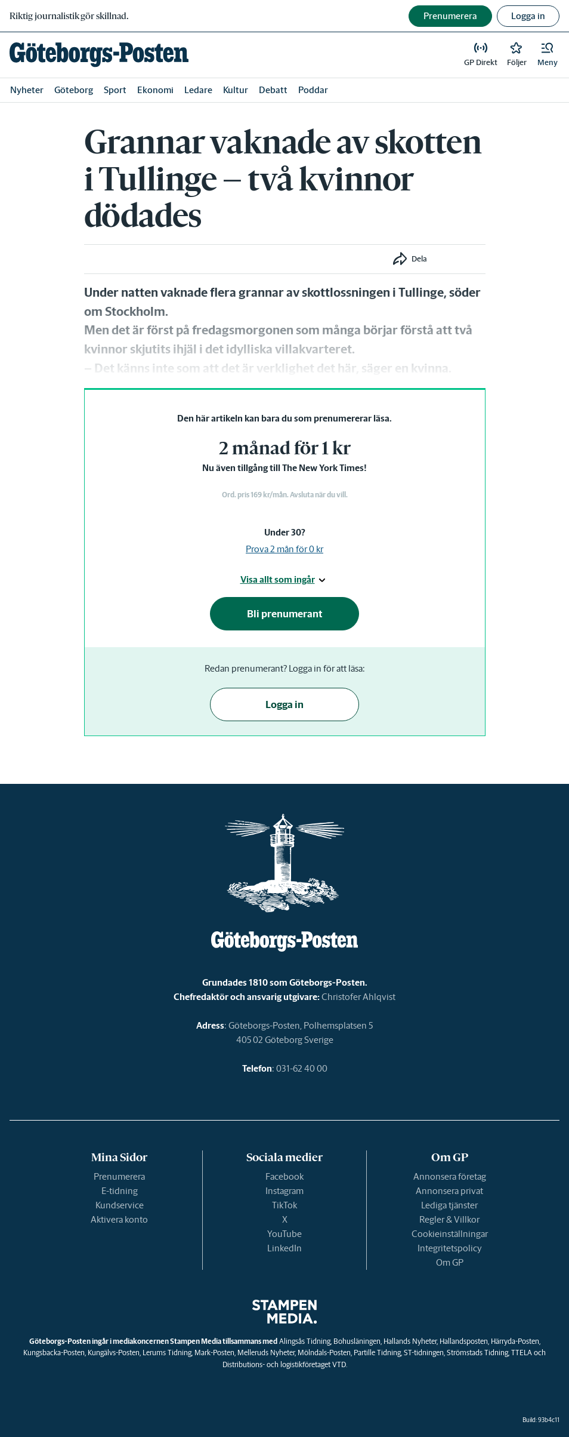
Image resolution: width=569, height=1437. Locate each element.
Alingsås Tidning (304, 1341)
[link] (99, 54)
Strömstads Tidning (477, 1352)
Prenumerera (119, 1176)
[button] (547, 55)
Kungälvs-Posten (114, 1352)
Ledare (198, 90)
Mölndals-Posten (324, 1352)
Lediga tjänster (449, 1205)
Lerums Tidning (167, 1352)
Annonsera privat (449, 1190)
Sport (115, 90)
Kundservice (119, 1205)
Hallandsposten (464, 1341)
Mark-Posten (214, 1352)
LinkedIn (284, 1248)
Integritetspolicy (450, 1248)
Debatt (273, 90)
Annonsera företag (449, 1176)
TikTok (284, 1205)
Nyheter (27, 90)
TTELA (521, 1352)
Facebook (284, 1176)
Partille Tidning (377, 1352)
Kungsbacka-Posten (54, 1352)
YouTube (284, 1233)
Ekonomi (155, 90)
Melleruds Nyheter (266, 1352)
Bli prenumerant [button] (285, 613)
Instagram (284, 1190)
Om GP (449, 1262)
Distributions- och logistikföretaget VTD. (284, 1364)
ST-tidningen (424, 1352)
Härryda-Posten (515, 1341)
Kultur (235, 90)
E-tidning (119, 1190)
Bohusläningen (357, 1341)
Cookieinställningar (450, 1233)
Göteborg (73, 90)
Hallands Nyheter (410, 1341)
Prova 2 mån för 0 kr (284, 549)
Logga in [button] (528, 15)
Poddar (313, 90)
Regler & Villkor (449, 1219)
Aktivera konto (119, 1219)
